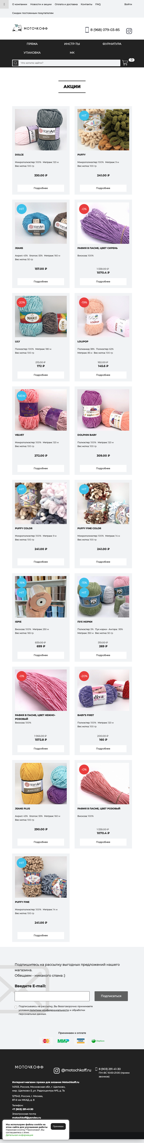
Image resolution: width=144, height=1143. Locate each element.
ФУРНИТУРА (112, 44)
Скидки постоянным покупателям (32, 13)
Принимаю (58, 1126)
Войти (128, 4)
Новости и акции (41, 4)
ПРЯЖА (32, 44)
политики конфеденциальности (49, 1010)
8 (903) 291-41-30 (115, 1073)
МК (72, 52)
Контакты (86, 4)
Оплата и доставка (66, 4)
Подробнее (41, 188)
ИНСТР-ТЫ (72, 44)
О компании (19, 4)
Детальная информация (19, 1135)
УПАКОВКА (32, 52)
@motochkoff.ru (75, 1070)
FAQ (98, 4)
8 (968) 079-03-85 (105, 30)
